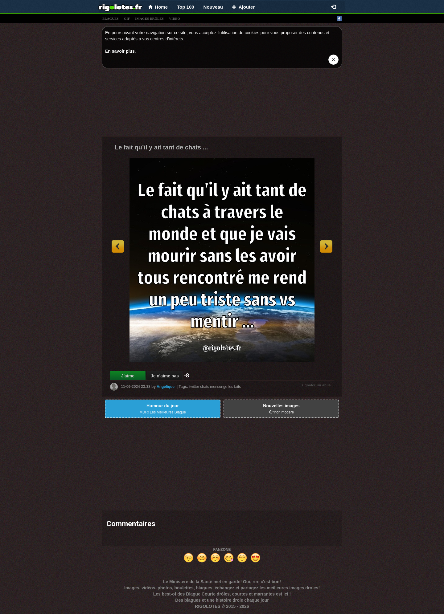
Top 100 (185, 7)
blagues (110, 18)
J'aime (127, 375)
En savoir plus (120, 51)
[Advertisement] (222, 104)
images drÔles (149, 18)
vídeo (174, 18)
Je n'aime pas (165, 375)
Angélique (166, 386)
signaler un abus (316, 385)
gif (127, 18)
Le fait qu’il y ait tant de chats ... (161, 147)
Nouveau (213, 7)
